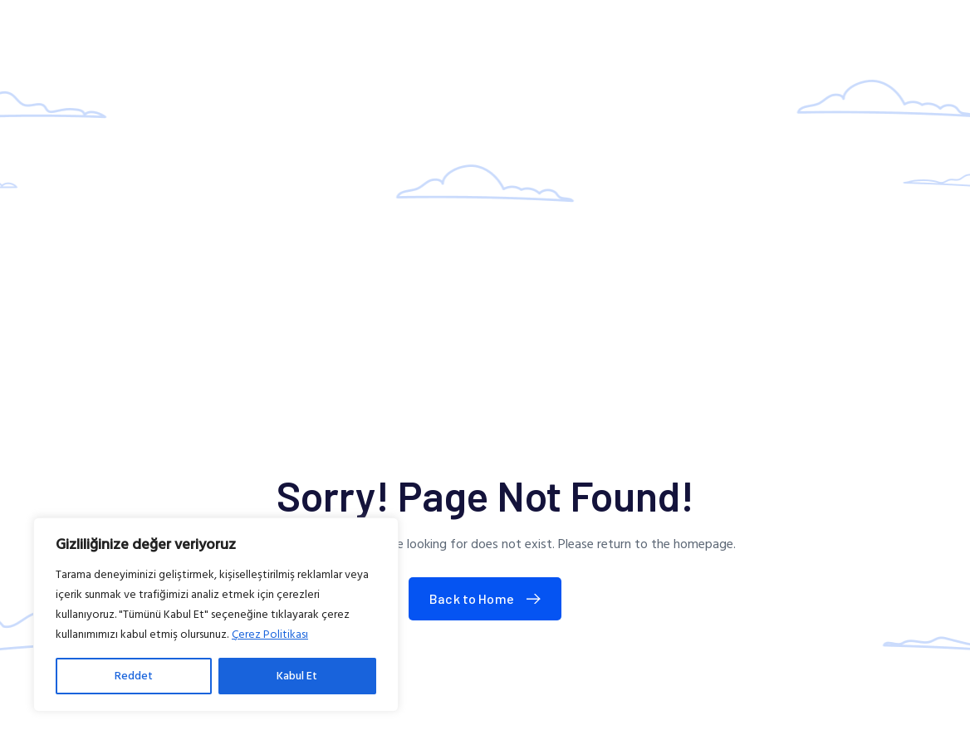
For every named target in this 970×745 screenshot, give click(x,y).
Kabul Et (297, 675)
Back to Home (488, 598)
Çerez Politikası (270, 634)
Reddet (134, 675)
